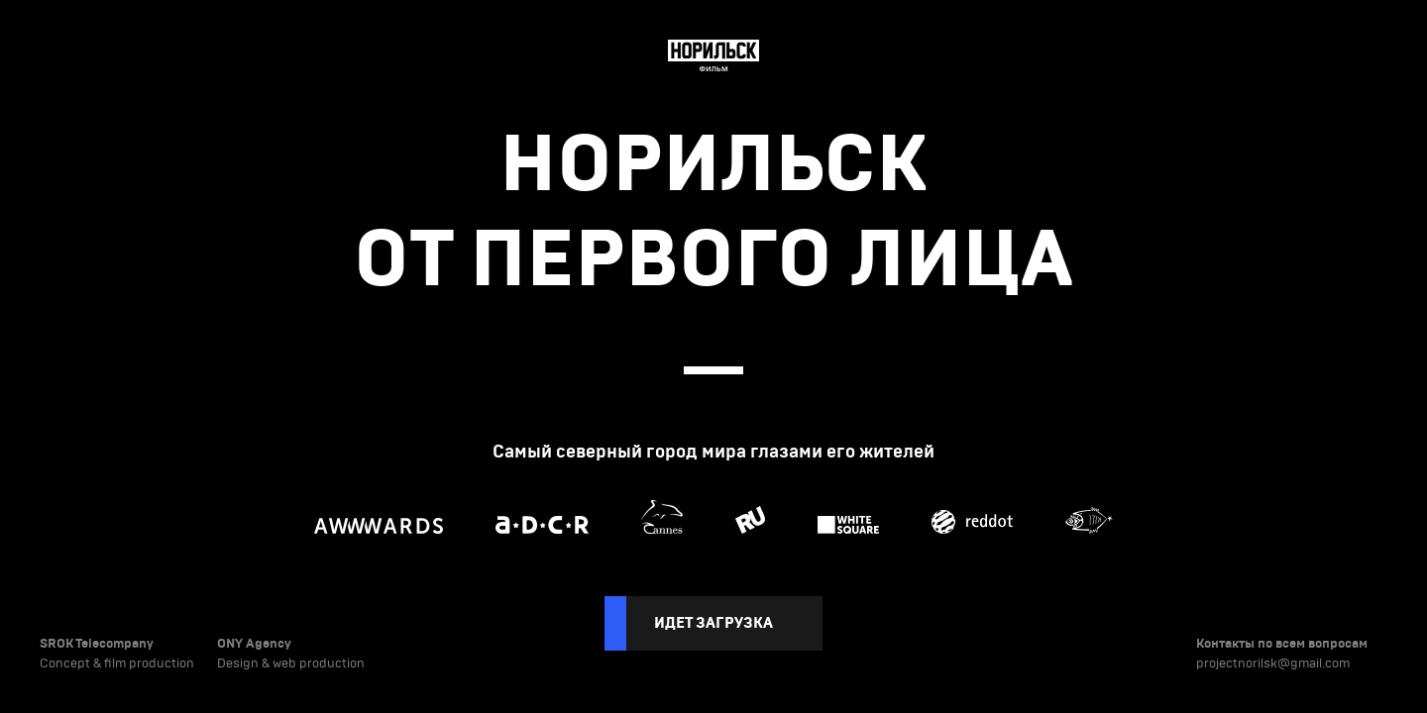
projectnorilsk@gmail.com (1273, 663)
